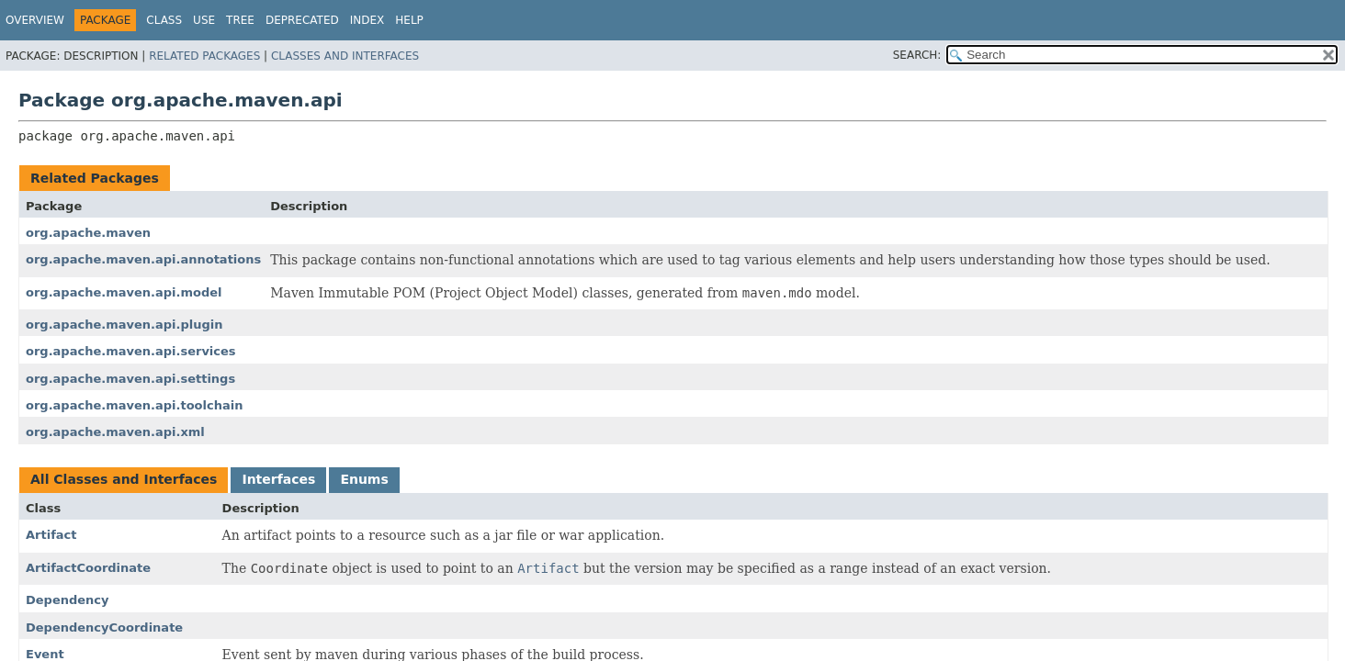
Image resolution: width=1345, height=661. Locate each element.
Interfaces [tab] (278, 479)
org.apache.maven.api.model (123, 292)
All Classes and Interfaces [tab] (123, 479)
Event (45, 654)
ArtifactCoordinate (88, 568)
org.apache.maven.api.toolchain (134, 405)
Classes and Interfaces (345, 56)
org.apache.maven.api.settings (130, 379)
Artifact (51, 535)
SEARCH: (917, 55)
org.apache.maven (88, 233)
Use (204, 20)
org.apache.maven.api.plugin (124, 324)
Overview (35, 20)
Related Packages (204, 56)
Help (409, 20)
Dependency (67, 600)
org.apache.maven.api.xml (115, 432)
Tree (240, 20)
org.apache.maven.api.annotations (143, 259)
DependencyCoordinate (104, 627)
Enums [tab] (364, 479)
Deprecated (302, 20)
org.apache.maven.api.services (131, 351)
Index (367, 20)
